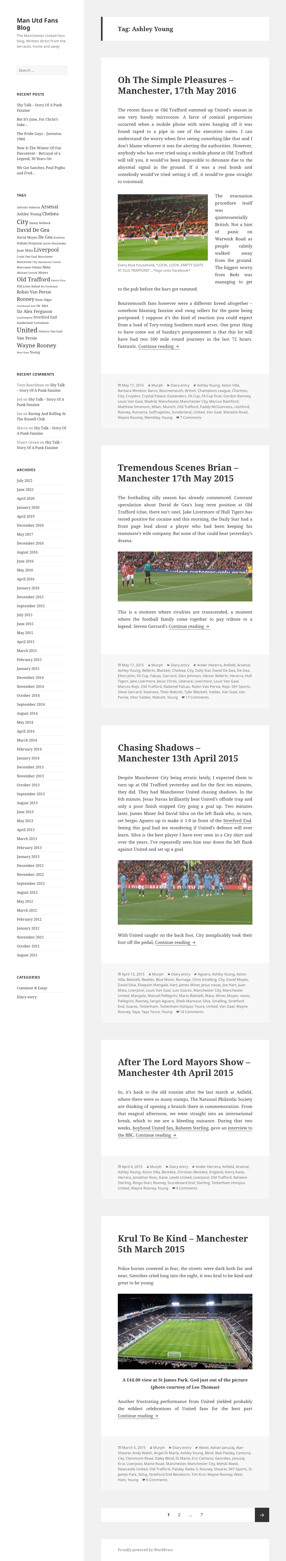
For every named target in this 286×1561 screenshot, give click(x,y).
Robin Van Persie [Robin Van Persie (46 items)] (34, 292)
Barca (152, 390)
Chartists (239, 390)
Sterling (203, 1182)
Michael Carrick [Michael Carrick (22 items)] (27, 272)
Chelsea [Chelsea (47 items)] (50, 214)
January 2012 (28, 928)
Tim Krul (198, 1474)
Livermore (203, 681)
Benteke (169, 1172)
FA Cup (194, 395)
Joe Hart (229, 984)
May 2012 (25, 901)
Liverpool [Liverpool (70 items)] (46, 249)
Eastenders (176, 395)
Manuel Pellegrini (162, 995)
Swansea (150, 691)
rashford (241, 406)
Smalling (219, 1001)
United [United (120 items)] (27, 329)
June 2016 (25, 561)
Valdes (214, 691)
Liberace (185, 681)
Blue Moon (165, 979)
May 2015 (25, 632)
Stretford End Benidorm (169, 1474)
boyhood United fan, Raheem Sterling (171, 1128)
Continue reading (159, 346)
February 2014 (29, 749)
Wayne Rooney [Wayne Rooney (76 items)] (36, 345)
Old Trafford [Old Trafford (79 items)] (33, 279)
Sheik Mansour (188, 1001)
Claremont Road (139, 1458)
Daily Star (203, 670)
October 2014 (28, 695)
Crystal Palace (154, 395)
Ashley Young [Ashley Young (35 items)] (29, 213)
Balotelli (133, 979)
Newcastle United (133, 1469)
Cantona (243, 1452)
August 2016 (27, 552)
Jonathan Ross (145, 1177)
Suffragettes (159, 412)
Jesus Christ (167, 681)
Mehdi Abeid (227, 1463)
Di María (183, 1458)
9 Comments (157, 1479)
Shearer (220, 1469)
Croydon (133, 395)
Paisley (177, 1469)
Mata (209, 995)
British (190, 390)
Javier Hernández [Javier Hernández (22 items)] (54, 243)
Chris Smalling (204, 979)
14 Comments (192, 1011)
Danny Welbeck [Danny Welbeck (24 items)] (40, 223)
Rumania (139, 412)
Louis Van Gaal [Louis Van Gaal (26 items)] (27, 256)
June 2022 (25, 489)
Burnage (183, 979)
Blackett (163, 670)
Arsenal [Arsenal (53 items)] (49, 206)
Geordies (222, 1458)
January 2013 (28, 856)
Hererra (236, 675)
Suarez (132, 1006)
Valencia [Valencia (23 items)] (44, 331)
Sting (142, 1474)
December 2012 (30, 865)
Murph (157, 385)
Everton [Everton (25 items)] (59, 237)
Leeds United (180, 1177)
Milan (156, 406)
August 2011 (27, 955)
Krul (121, 1463)
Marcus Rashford (224, 401)
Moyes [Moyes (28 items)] (43, 272)
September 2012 (31, 883)
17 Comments (197, 697)
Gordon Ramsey (236, 395)
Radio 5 (191, 1469)
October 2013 (28, 785)
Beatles (148, 979)
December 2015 (30, 596)
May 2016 (25, 570)
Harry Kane (234, 1172)
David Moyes (237, 979)
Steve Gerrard (130, 691)
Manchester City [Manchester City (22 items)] (27, 262)
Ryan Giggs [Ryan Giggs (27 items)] (43, 299)
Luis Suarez (182, 990)
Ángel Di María (166, 1452)
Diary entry (27, 996)
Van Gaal (213, 412)
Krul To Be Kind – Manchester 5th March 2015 (183, 1243)
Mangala (138, 995)
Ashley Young (208, 385)
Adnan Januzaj (222, 1447)
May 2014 (25, 722)
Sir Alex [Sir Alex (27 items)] (42, 306)
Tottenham (149, 1006)
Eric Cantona (202, 1458)
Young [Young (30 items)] (35, 352)
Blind (209, 1452)
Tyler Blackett (195, 691)
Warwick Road (235, 412)
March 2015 (27, 650)
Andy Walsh (142, 1452)
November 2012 (30, 874)
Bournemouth (171, 390)
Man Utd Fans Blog (37, 24)
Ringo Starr (142, 1182)
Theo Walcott (171, 691)
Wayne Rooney (130, 417)
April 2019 (25, 516)
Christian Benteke (192, 1172)
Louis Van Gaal (130, 401)
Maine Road (154, 1463)
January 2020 (28, 507)
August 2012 (27, 892)
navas (245, 995)
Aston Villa (230, 385)
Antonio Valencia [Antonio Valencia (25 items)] (28, 207)
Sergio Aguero (162, 1001)
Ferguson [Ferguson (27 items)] (35, 243)
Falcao (155, 675)
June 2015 (25, 623)
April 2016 (25, 579)
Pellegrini (126, 1001)
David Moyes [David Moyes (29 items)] (27, 237)
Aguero (204, 974)
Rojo (226, 686)
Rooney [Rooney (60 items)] (25, 298)
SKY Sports (241, 686)
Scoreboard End (181, 1182)
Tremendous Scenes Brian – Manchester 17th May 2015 (178, 472)
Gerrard (169, 675)
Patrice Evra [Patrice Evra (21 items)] (58, 280)
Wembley (152, 417)
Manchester (168, 401)
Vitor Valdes (140, 697)
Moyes (232, 995)
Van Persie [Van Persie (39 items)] (27, 338)
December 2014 (30, 677)
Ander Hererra (209, 665)
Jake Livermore (142, 681)
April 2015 (25, 641)
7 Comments (191, 417)
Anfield (229, 665)
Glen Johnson (189, 675)
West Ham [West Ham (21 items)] (23, 352)
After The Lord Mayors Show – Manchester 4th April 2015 (184, 1067)
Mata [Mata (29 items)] (46, 267)
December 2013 (30, 767)
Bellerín (148, 670)
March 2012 (27, 910)
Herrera (124, 1177)
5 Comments (187, 1188)
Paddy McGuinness (216, 406)
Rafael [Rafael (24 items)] (35, 286)
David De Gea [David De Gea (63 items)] (33, 230)
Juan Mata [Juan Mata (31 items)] (25, 250)
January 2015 (28, 668)
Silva (206, 1001)
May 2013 (25, 820)
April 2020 (25, 498)
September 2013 (31, 793)
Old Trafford (187, 406)
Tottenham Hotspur (176, 1006)
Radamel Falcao (176, 686)
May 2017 (25, 534)
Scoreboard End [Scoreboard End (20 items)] (26, 306)
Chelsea (178, 670)
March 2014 (27, 740)
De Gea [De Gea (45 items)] (45, 237)
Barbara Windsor (132, 390)
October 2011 (28, 946)
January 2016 (28, 588)
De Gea (243, 670)
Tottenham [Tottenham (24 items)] (41, 323)
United (199, 412)
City (121, 395)
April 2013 (25, 829)
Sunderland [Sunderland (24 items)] (25, 323)
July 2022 (24, 480)
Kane (163, 1177)
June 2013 (25, 811)
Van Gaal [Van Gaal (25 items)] (56, 331)
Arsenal (243, 665)
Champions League (214, 390)
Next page (262, 1515)
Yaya (136, 1011)
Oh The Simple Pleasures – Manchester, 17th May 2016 (177, 85)
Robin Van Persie (206, 686)
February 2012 (29, 919)
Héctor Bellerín (215, 675)
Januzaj (238, 1458)
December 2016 (30, 543)
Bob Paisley (224, 1452)
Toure (199, 1006)
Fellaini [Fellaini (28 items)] (22, 243)
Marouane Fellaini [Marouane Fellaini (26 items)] (29, 267)
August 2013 (27, 802)
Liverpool (136, 990)
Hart (173, 984)
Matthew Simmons (134, 406)
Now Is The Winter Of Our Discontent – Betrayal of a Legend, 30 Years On (39, 153)
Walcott (158, 697)
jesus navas (211, 984)
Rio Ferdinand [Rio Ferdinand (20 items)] (49, 286)
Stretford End (237, 820)
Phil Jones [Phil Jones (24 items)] (23, 286)
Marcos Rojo (128, 686)
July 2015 (24, 614)
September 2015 (31, 605)
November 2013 (30, 776)
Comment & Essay (32, 988)
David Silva (127, 984)
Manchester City (193, 401)
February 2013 (29, 847)
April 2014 (25, 731)
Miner (220, 995)
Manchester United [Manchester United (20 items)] (49, 262)
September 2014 (31, 704)
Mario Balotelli (191, 995)
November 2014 (30, 686)
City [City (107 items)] (22, 221)
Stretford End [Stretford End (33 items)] (45, 317)
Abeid (204, 1447)
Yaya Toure (151, 1011)
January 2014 (28, 758)
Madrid (150, 401)
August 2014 (27, 713)
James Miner (189, 984)
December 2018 (30, 525)
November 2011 (30, 937)
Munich (169, 406)
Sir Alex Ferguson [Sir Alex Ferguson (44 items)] (34, 311)
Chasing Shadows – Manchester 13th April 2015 (178, 752)
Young (167, 417)
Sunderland (181, 412)
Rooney (124, 412)
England (216, 1172)
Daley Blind (164, 1458)
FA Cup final (211, 395)
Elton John (126, 675)
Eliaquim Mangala (153, 984)
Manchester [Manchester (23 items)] (45, 257)
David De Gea (223, 670)
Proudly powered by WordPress (145, 1549)
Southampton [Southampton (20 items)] (24, 317)
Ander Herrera (208, 1166)
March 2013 (27, 838)
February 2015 (29, 659)
